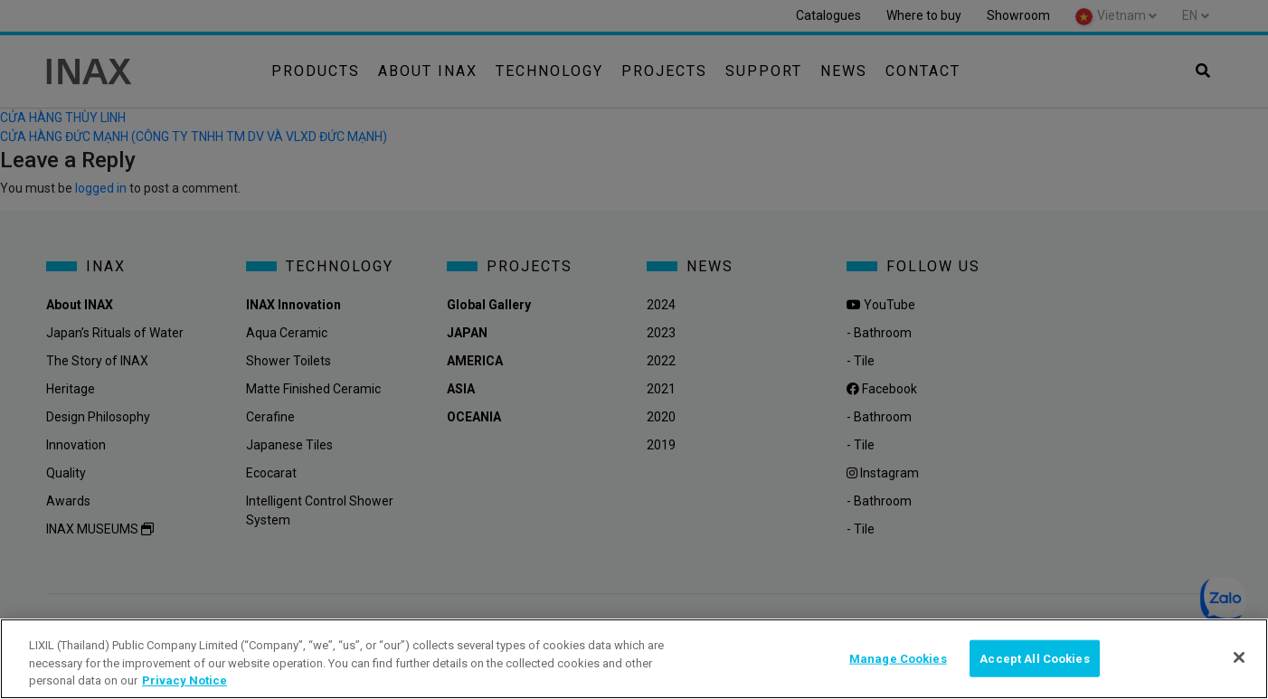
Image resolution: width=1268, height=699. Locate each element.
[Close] (1239, 657)
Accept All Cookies (1034, 658)
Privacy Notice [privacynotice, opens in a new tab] (184, 680)
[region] (634, 659)
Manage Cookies (898, 658)
